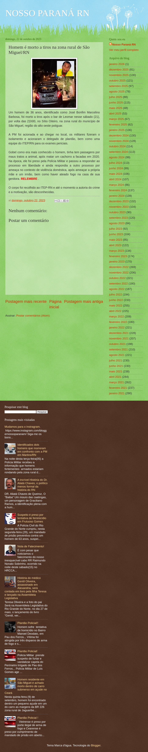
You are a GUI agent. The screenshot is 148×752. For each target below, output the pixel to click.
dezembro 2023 (119, 201)
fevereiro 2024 (118, 190)
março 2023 (116, 250)
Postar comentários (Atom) (33, 315)
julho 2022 (115, 294)
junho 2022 (116, 300)
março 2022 (116, 316)
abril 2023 (115, 245)
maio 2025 (115, 108)
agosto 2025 (117, 91)
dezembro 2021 (119, 333)
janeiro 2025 (117, 130)
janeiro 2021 (117, 393)
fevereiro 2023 (118, 256)
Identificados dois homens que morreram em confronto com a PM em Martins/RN (32, 449)
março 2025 (116, 119)
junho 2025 (116, 102)
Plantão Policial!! (27, 623)
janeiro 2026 (117, 64)
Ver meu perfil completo (124, 49)
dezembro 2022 (119, 267)
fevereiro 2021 (118, 387)
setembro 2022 (118, 283)
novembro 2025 (119, 75)
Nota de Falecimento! (30, 546)
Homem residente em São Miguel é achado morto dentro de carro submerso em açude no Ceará (26, 686)
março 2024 (116, 184)
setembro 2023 (118, 217)
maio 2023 (115, 239)
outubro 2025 (117, 80)
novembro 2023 (119, 206)
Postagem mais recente (26, 301)
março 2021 (116, 382)
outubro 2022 (117, 278)
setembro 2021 (118, 349)
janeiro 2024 (117, 195)
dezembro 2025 (119, 69)
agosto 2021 (117, 355)
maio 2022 (115, 305)
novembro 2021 (119, 338)
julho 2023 (115, 228)
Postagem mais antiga (83, 301)
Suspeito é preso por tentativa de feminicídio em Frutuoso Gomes (31, 518)
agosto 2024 (117, 157)
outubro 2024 (117, 146)
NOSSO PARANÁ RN (47, 13)
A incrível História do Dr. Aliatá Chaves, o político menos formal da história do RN (32, 484)
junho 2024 (116, 168)
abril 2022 (115, 311)
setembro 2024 (118, 151)
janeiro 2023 (117, 261)
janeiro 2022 (117, 327)
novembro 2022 (119, 272)
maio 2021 (115, 371)
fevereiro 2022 (118, 322)
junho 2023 (116, 234)
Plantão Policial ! (27, 717)
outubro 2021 (117, 344)
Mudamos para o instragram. (22, 426)
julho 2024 (115, 162)
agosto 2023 (117, 223)
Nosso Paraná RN (124, 44)
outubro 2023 (117, 212)
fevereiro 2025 (118, 124)
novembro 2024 (119, 141)
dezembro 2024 (119, 135)
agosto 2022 (117, 289)
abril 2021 (115, 376)
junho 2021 (116, 366)
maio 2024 (115, 173)
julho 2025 (115, 97)
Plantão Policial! (27, 651)
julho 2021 (115, 360)
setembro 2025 (118, 86)
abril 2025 (115, 113)
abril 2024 (115, 179)
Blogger (95, 745)
